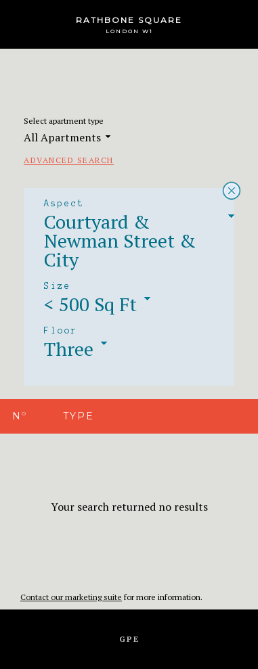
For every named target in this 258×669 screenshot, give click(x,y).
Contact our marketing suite (71, 597)
